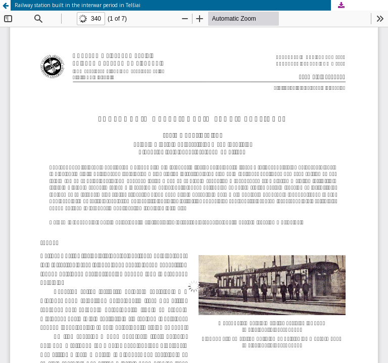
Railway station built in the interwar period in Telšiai (77, 5)
